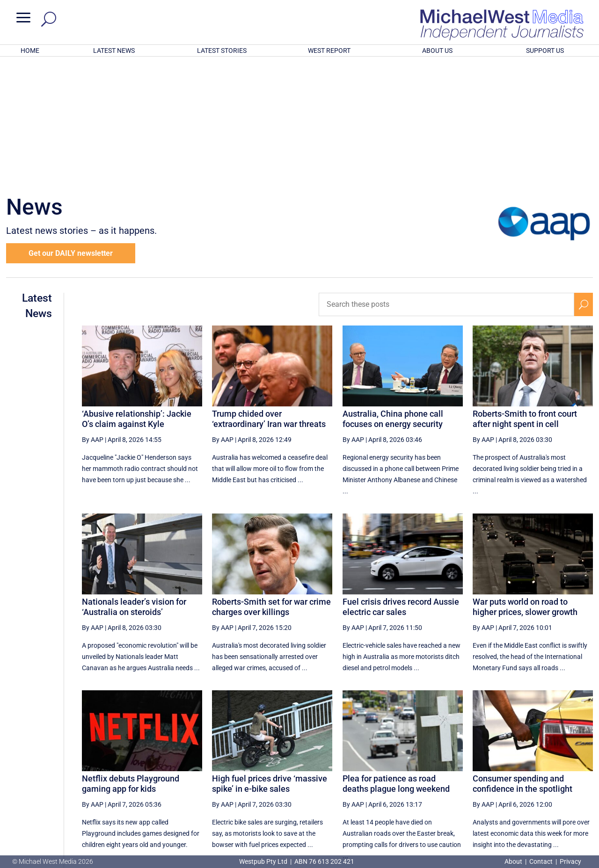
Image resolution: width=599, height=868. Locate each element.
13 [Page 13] (421, 774)
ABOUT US (437, 50)
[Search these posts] (446, 182)
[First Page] (356, 774)
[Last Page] (582, 774)
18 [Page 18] (540, 774)
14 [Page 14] (445, 774)
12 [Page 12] (398, 774)
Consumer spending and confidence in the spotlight (522, 661)
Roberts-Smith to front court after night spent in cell (525, 296)
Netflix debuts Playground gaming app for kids (130, 661)
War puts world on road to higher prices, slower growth (525, 484)
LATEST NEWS (114, 50)
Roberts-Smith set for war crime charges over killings (271, 484)
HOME (30, 50)
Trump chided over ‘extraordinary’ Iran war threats (269, 296)
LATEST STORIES (222, 50)
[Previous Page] (376, 774)
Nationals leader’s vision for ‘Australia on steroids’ (134, 484)
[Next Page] (562, 774)
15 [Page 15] (469, 774)
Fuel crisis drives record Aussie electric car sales (401, 484)
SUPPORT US (545, 50)
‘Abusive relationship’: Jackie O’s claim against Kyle (136, 296)
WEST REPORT (329, 50)
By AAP (92, 317)
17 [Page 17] (516, 774)
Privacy (570, 861)
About (514, 861)
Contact (541, 861)
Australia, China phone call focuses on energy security (393, 296)
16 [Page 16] (493, 774)
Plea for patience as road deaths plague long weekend (396, 661)
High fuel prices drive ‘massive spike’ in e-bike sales (269, 661)
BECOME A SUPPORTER (550, 807)
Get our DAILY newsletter (71, 130)
